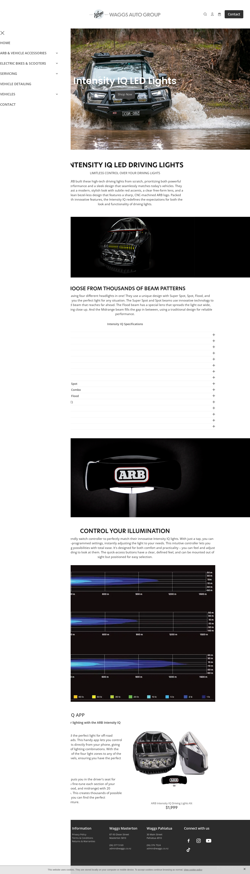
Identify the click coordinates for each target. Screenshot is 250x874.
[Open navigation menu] (36, 14)
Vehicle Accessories (45, 834)
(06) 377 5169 (116, 845)
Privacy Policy (79, 834)
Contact (234, 14)
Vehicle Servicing (44, 848)
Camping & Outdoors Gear (49, 838)
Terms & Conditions (82, 838)
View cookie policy (193, 869)
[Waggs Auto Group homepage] (125, 14)
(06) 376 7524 (154, 845)
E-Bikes (38, 841)
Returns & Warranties (83, 841)
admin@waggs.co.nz (120, 848)
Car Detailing (42, 844)
